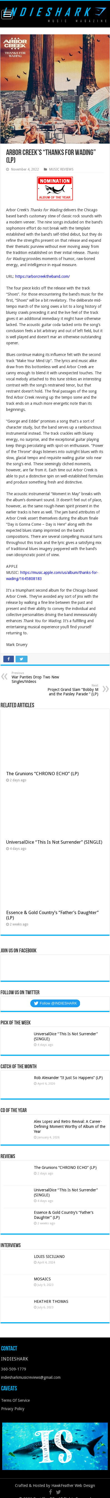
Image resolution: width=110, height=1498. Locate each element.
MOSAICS (42, 1279)
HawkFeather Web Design (73, 1485)
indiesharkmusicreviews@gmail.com (31, 1377)
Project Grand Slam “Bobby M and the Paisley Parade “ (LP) (69, 690)
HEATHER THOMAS (51, 1301)
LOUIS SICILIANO (50, 1256)
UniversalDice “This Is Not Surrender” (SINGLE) (54, 842)
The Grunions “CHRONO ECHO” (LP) (42, 773)
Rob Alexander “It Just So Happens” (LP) (68, 1077)
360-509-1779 (13, 1369)
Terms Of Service (15, 1400)
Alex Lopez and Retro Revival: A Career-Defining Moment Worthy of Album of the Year (69, 1126)
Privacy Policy (12, 1409)
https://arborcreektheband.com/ (42, 276)
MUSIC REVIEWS (61, 169)
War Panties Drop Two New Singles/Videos (40, 677)
